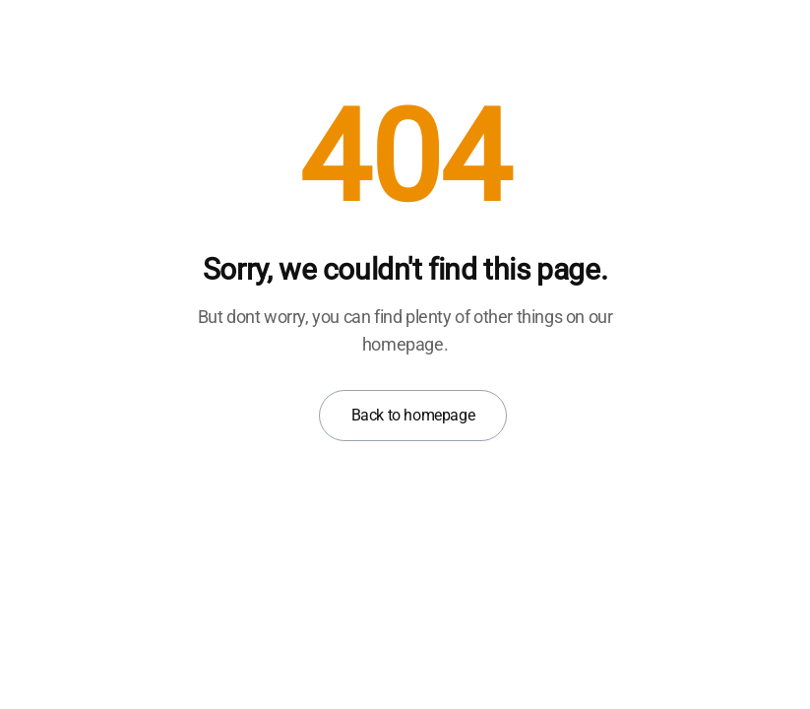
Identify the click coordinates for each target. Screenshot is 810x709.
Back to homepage (413, 415)
